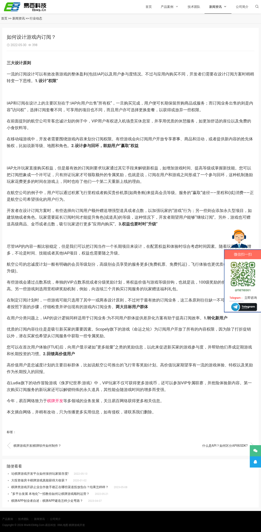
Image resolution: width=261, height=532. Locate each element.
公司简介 (242, 7)
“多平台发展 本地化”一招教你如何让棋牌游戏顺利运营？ (50, 494)
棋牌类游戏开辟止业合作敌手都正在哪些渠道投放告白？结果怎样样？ (60, 487)
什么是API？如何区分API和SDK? (228, 445)
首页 (149, 7)
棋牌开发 (55, 400)
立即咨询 (250, 297)
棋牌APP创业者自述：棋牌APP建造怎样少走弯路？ (47, 500)
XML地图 (62, 525)
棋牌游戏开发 (77, 525)
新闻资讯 (215, 7)
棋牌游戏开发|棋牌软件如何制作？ (34, 445)
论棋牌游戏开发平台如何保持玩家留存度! (40, 473)
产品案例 (167, 7)
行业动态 (36, 18)
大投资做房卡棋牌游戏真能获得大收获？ (39, 480)
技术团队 (194, 7)
